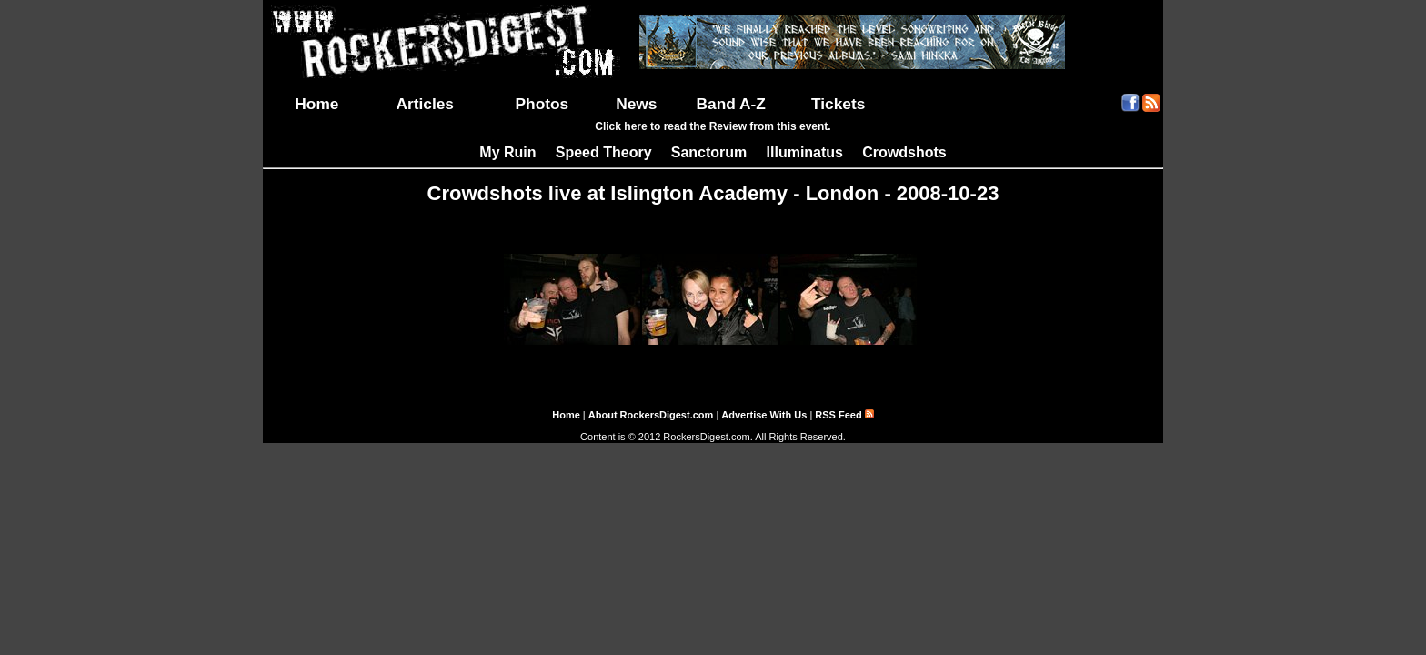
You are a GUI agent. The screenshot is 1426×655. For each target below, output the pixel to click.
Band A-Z (731, 104)
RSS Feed (844, 414)
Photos (542, 104)
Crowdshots (904, 152)
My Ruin (507, 152)
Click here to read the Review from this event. (712, 126)
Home (316, 104)
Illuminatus (805, 152)
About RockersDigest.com (651, 414)
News (636, 104)
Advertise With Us (764, 414)
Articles (425, 104)
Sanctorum (709, 152)
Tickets (838, 104)
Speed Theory (604, 152)
